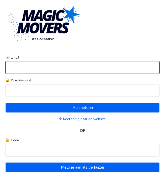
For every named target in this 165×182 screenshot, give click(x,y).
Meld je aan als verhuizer (82, 167)
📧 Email (12, 57)
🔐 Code (12, 140)
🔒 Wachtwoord (18, 80)
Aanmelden (82, 107)
